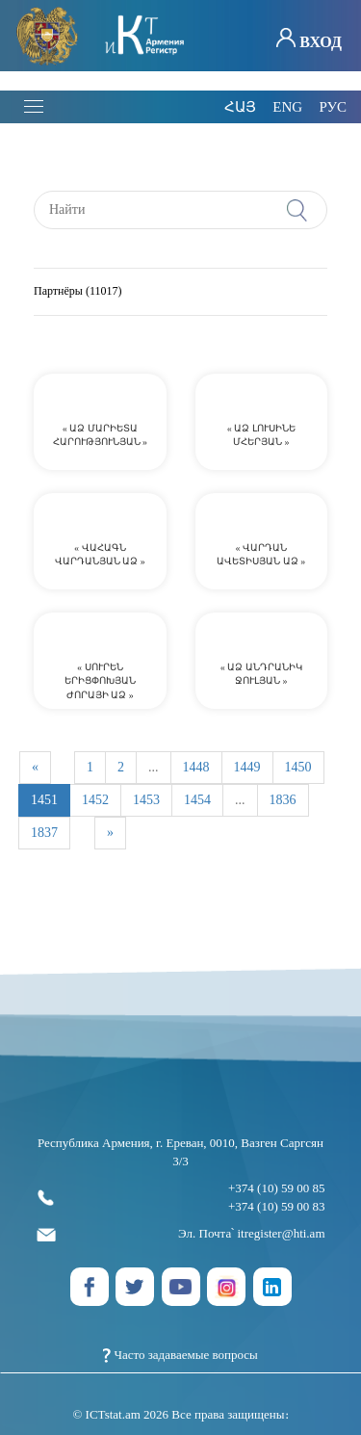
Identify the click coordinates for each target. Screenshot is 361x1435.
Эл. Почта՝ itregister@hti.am (181, 1234)
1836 (283, 800)
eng (287, 107)
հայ (240, 107)
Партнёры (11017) (77, 292)
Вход (309, 39)
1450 (298, 767)
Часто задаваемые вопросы (180, 1354)
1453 (146, 800)
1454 (197, 800)
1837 (44, 832)
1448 (196, 767)
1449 (247, 767)
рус (333, 107)
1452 (95, 800)
